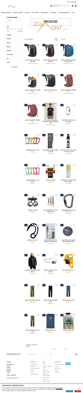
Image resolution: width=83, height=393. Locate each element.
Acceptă (69, 391)
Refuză (77, 391)
